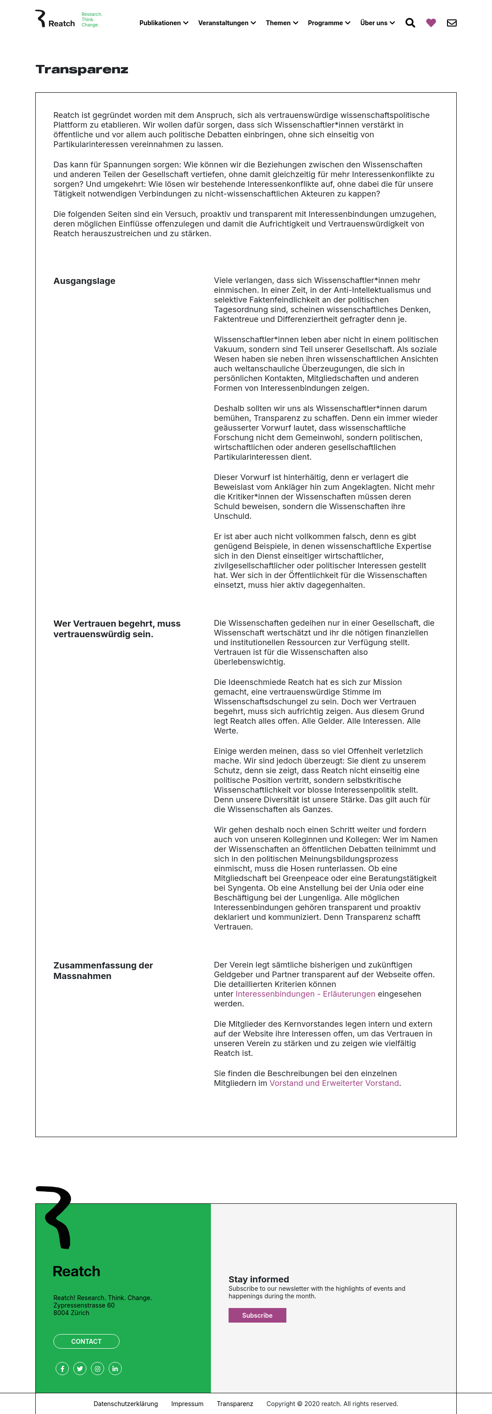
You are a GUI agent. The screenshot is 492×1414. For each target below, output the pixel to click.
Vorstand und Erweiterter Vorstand (334, 1083)
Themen (278, 22)
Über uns (374, 22)
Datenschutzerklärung (126, 1403)
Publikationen (160, 22)
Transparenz (235, 1403)
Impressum (187, 1403)
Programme (325, 22)
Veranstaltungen (223, 22)
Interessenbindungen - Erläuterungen (306, 993)
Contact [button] (86, 1341)
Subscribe (257, 1315)
